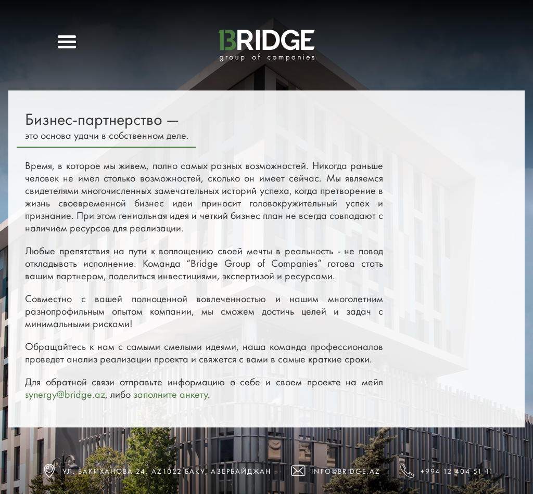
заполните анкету (170, 394)
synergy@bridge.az (65, 394)
